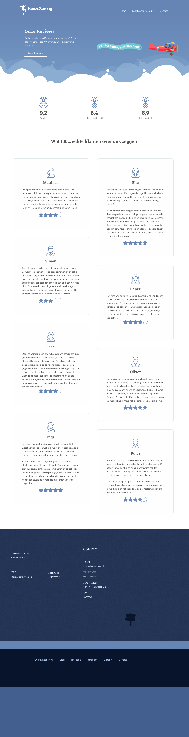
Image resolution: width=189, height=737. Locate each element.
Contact (164, 10)
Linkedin (108, 659)
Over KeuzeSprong (43, 659)
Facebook (76, 659)
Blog (62, 659)
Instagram (92, 659)
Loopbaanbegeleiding (143, 10)
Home (123, 10)
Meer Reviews (35, 53)
